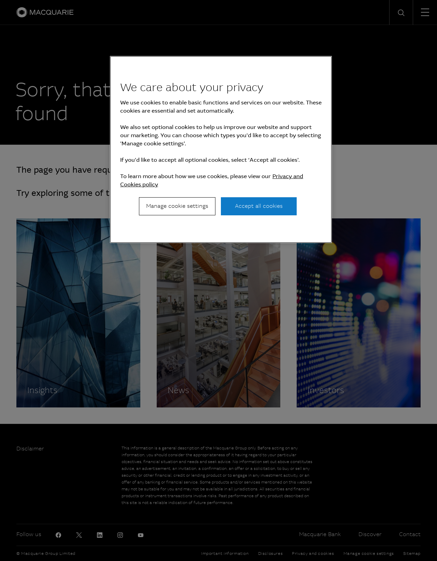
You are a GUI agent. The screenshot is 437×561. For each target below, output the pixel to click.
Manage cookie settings (177, 206)
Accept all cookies (259, 206)
